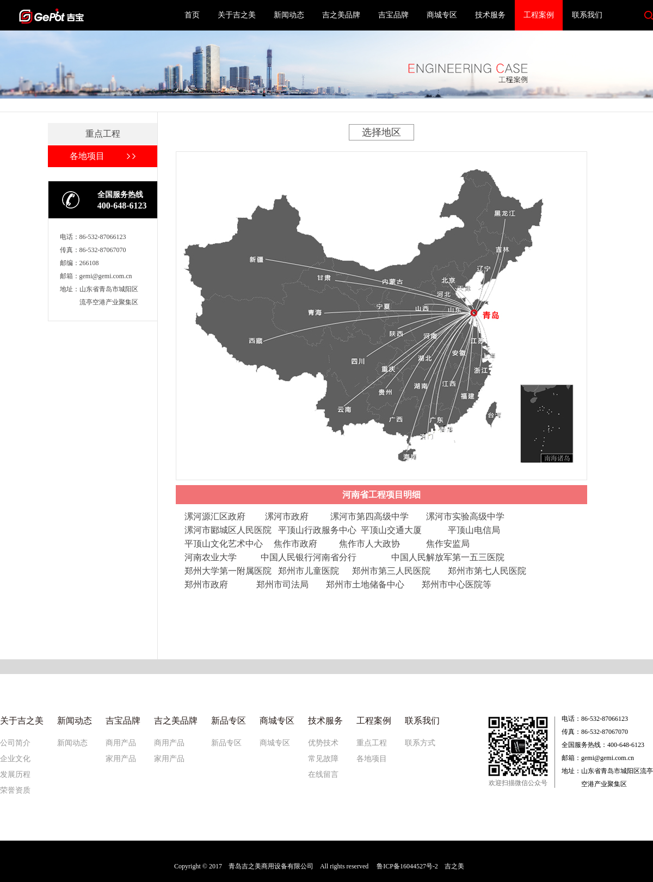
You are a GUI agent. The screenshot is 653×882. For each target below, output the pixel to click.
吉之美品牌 (341, 15)
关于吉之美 (237, 15)
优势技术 (323, 743)
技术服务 (490, 15)
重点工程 (371, 743)
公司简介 (15, 743)
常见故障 (323, 759)
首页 (192, 15)
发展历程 (15, 774)
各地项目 (371, 759)
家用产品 (121, 759)
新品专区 (226, 743)
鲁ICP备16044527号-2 (407, 866)
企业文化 (15, 759)
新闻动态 (289, 15)
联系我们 (587, 15)
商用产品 (121, 743)
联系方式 (420, 743)
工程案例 (538, 15)
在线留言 (323, 774)
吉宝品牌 (393, 15)
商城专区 (442, 15)
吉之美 (454, 866)
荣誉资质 (15, 790)
